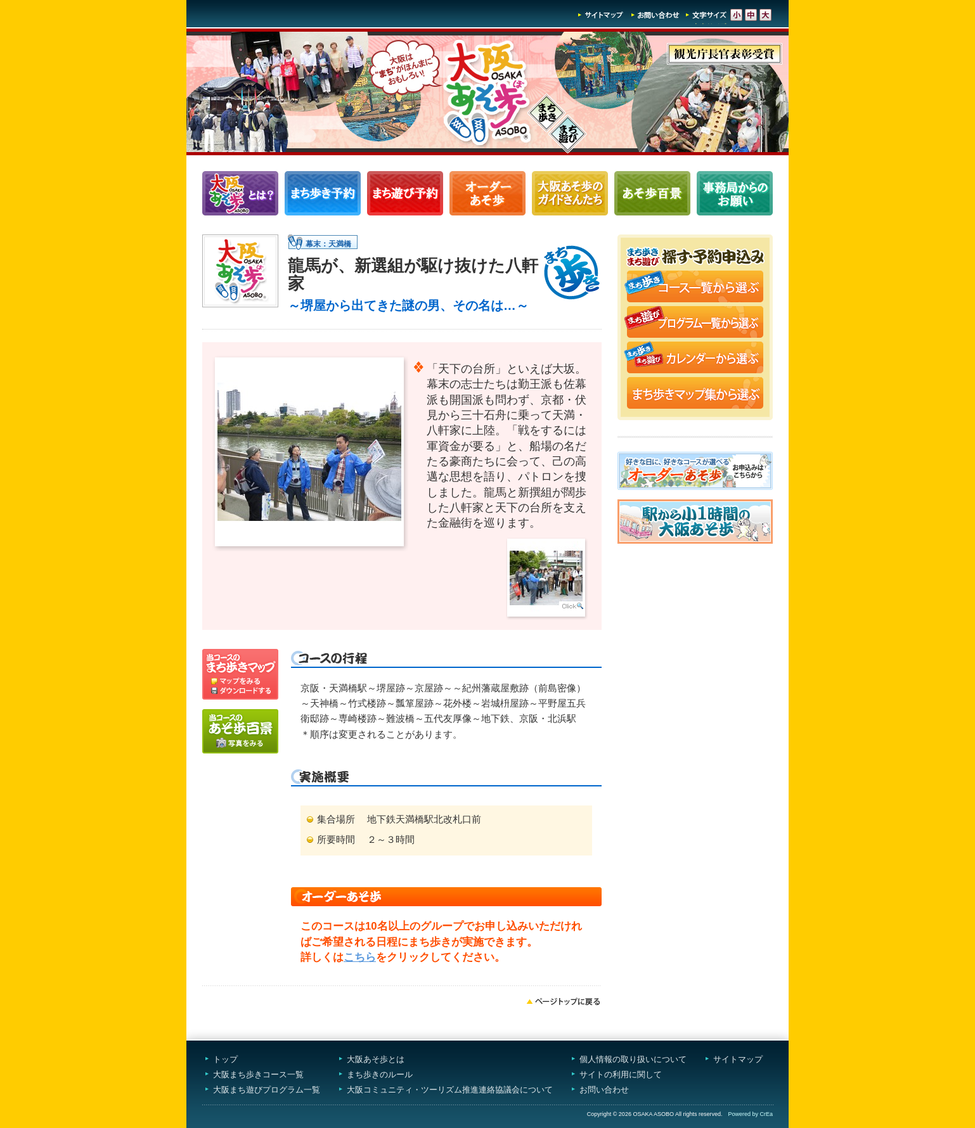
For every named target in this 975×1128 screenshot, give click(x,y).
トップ (225, 1059)
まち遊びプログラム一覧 (405, 193)
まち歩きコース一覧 (323, 193)
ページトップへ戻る (564, 1001)
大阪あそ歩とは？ (240, 193)
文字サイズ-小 (736, 15)
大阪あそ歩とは (375, 1059)
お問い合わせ (655, 15)
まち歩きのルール (380, 1074)
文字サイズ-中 (751, 15)
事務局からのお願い (735, 193)
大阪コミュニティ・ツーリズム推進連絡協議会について (450, 1089)
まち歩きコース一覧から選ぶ (695, 288)
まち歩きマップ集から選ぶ (695, 394)
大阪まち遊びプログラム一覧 (266, 1089)
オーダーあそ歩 (487, 193)
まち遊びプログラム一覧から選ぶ (695, 323)
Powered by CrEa (750, 1114)
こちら (360, 957)
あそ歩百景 (652, 193)
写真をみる (240, 731)
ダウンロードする (240, 693)
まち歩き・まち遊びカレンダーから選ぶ (695, 359)
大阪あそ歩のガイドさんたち (570, 193)
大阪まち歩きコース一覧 (258, 1074)
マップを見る (240, 667)
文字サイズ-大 (765, 15)
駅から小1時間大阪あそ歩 (695, 521)
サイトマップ (601, 15)
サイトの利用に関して (620, 1074)
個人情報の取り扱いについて (633, 1059)
